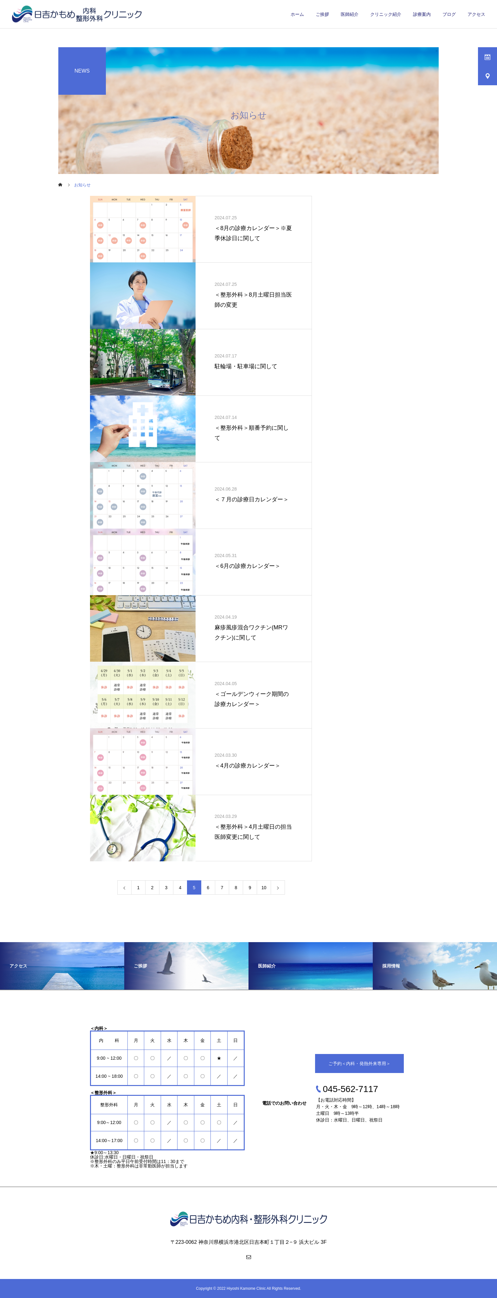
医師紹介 (349, 14)
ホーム (297, 14)
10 (264, 887)
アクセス (476, 14)
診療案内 (422, 14)
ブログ (449, 14)
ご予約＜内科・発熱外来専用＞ (359, 1063)
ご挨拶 (322, 14)
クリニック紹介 (385, 14)
